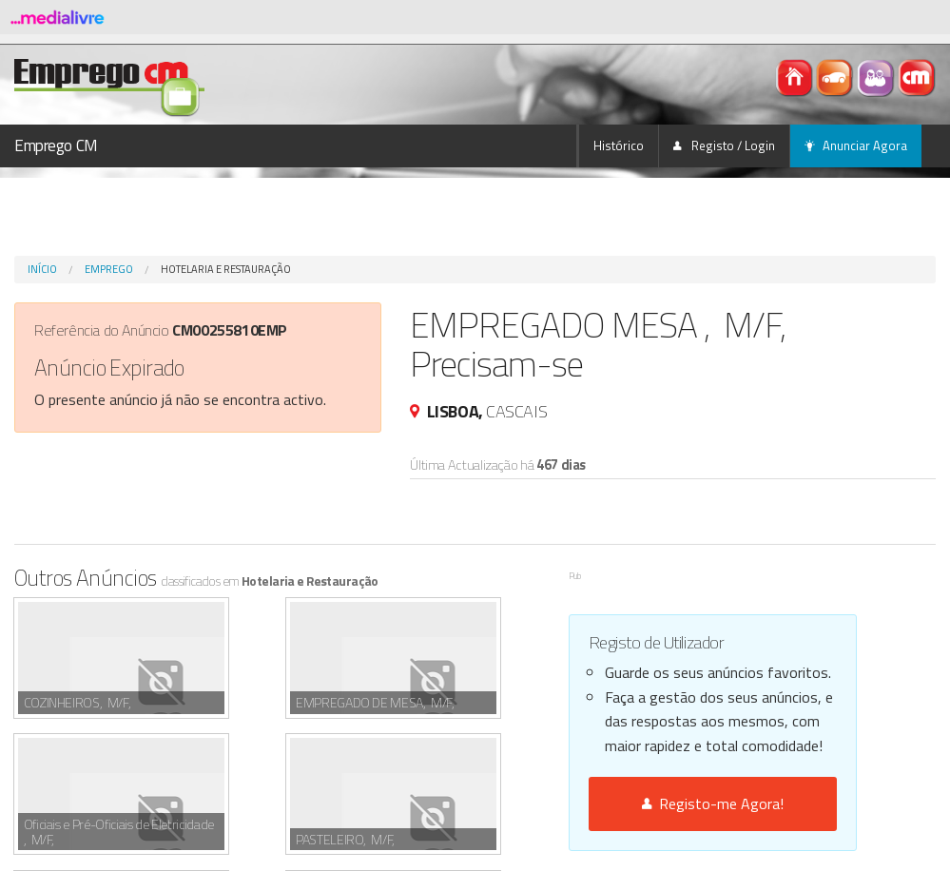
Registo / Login (724, 145)
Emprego (109, 269)
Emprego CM (56, 145)
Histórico (618, 145)
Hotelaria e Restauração (226, 269)
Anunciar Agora (856, 145)
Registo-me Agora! (713, 803)
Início (42, 269)
